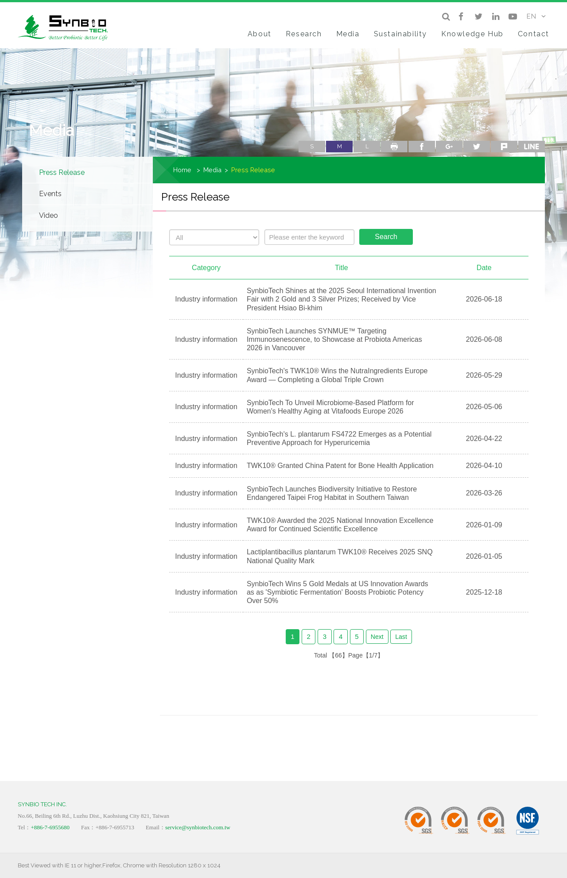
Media (348, 34)
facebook (421, 146)
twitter (476, 146)
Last (401, 636)
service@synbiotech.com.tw (197, 827)
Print (394, 146)
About (260, 34)
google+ (449, 146)
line (531, 146)
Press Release (62, 172)
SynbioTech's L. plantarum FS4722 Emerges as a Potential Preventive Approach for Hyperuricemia (339, 438)
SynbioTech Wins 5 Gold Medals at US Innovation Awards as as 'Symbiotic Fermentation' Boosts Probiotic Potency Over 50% (337, 592)
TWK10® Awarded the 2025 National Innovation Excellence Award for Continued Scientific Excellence (340, 525)
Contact (533, 34)
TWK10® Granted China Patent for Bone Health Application (340, 465)
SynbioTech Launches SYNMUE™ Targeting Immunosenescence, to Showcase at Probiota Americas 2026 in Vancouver (334, 339)
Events (50, 194)
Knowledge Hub (472, 34)
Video (48, 215)
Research (304, 34)
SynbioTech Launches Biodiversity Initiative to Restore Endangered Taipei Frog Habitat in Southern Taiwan (332, 493)
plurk (504, 146)
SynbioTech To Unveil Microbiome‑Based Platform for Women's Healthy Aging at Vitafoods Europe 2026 (330, 407)
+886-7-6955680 (50, 827)
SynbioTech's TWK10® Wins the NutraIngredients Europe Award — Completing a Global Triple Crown (337, 375)
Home (182, 170)
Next (377, 636)
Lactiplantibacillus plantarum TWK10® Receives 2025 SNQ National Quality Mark (340, 556)
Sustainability (400, 34)
